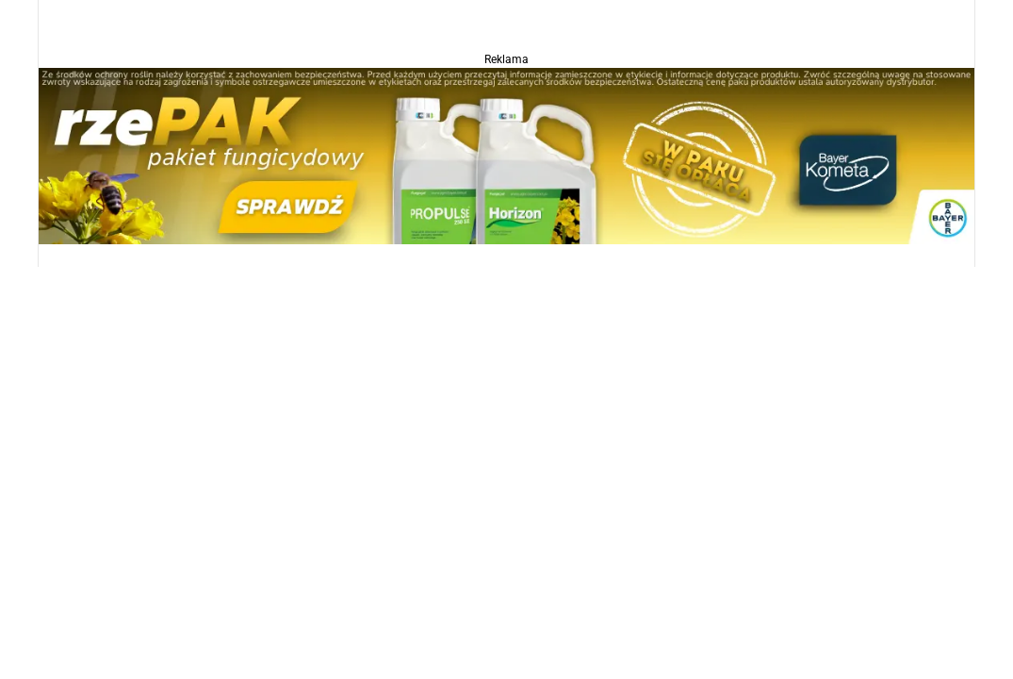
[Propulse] (506, 155)
